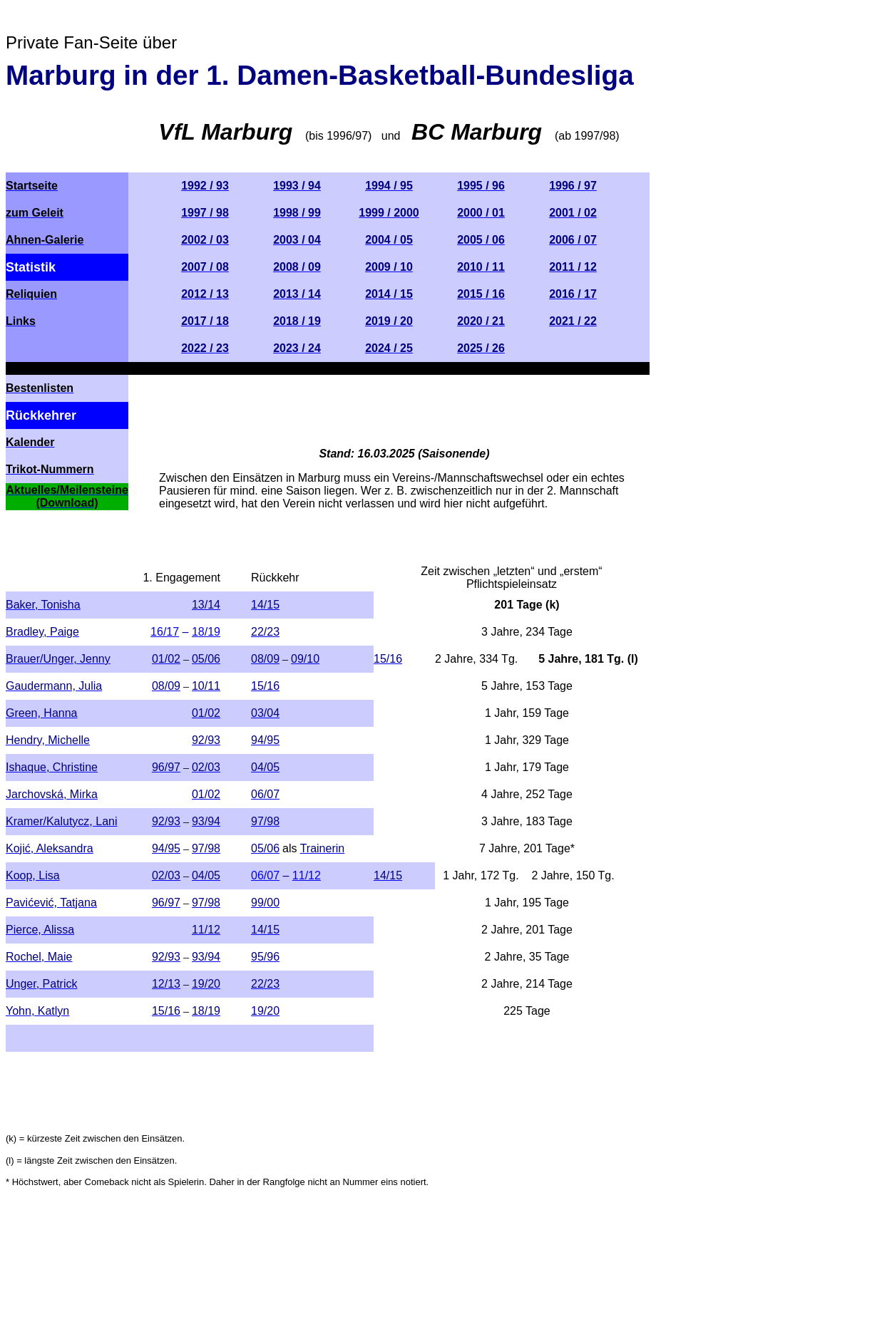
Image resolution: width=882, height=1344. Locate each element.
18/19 (206, 632)
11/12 (306, 875)
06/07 (265, 875)
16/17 (164, 632)
